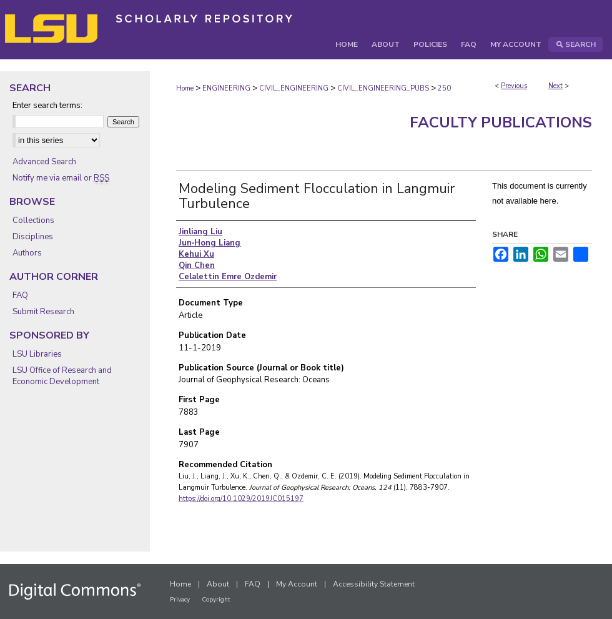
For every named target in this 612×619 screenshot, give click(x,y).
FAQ (20, 295)
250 (444, 88)
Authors (27, 253)
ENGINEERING (226, 88)
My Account (296, 584)
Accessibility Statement (374, 584)
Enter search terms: (47, 105)
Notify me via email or (60, 178)
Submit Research (43, 311)
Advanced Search (44, 161)
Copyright (216, 599)
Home (185, 88)
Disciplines (32, 236)
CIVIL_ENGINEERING (293, 88)
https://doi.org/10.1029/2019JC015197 (241, 498)
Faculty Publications (501, 122)
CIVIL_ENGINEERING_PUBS (383, 88)
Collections (33, 220)
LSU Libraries (37, 354)
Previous (514, 86)
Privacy (180, 599)
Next (555, 86)
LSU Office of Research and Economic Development (62, 376)
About (218, 584)
